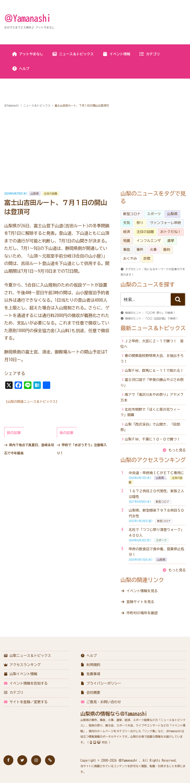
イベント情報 (116, 54)
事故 (126, 249)
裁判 (166, 249)
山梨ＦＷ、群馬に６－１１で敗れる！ (154, 370)
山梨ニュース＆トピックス (27, 655)
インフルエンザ (149, 240)
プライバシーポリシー (100, 683)
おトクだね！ (170, 231)
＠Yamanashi (27, 18)
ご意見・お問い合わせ (100, 702)
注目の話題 (50, 193)
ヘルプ (20, 68)
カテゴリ (149, 54)
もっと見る (177, 450)
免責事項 (90, 674)
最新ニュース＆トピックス (153, 328)
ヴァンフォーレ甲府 (165, 223)
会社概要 (90, 692)
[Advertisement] (95, 149)
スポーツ (154, 214)
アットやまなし (27, 54)
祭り (140, 223)
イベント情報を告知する (25, 683)
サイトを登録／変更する (25, 702)
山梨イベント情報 (20, 674)
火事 (153, 249)
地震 (126, 240)
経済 (126, 231)
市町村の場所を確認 (142, 613)
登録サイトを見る (140, 602)
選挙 (170, 240)
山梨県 (35, 193)
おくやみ (130, 258)
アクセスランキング (22, 665)
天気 (126, 223)
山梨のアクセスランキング (153, 460)
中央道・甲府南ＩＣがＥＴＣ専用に (156, 473)
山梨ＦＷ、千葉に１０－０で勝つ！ (152, 439)
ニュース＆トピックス (73, 54)
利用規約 (90, 665)
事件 (140, 249)
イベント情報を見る (142, 591)
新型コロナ (132, 214)
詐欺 (146, 258)
